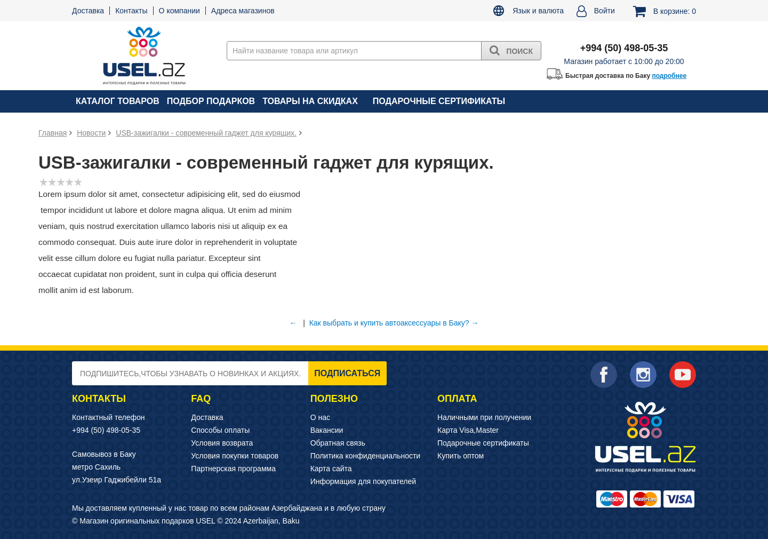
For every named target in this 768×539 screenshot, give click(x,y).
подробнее (669, 76)
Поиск (511, 50)
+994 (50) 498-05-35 (106, 430)
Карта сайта (331, 468)
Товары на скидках (310, 101)
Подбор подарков (211, 101)
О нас (320, 417)
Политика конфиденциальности (365, 455)
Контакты (131, 10)
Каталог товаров (117, 101)
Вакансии (326, 430)
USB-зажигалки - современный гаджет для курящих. (206, 133)
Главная (52, 133)
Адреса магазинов (243, 10)
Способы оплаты (220, 430)
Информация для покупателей (363, 481)
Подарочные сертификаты (439, 101)
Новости (91, 133)
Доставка (88, 10)
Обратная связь (337, 443)
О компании (179, 10)
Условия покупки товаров (234, 455)
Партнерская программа (233, 468)
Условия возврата (222, 443)
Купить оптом (460, 455)
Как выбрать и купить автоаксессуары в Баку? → (394, 323)
